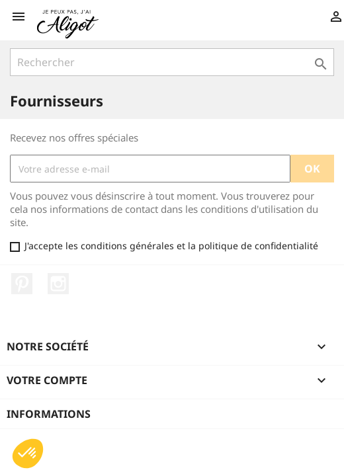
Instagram (58, 283)
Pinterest (21, 283)
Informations (49, 414)
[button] (28, 453)
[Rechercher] (172, 62)
